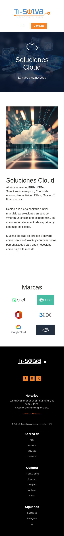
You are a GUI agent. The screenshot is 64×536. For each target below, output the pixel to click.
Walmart (32, 490)
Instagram (32, 518)
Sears (32, 495)
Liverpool (32, 484)
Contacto (39, 25)
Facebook (32, 513)
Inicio (32, 440)
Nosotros (32, 445)
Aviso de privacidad (32, 413)
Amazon (32, 479)
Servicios (32, 451)
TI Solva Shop (32, 474)
